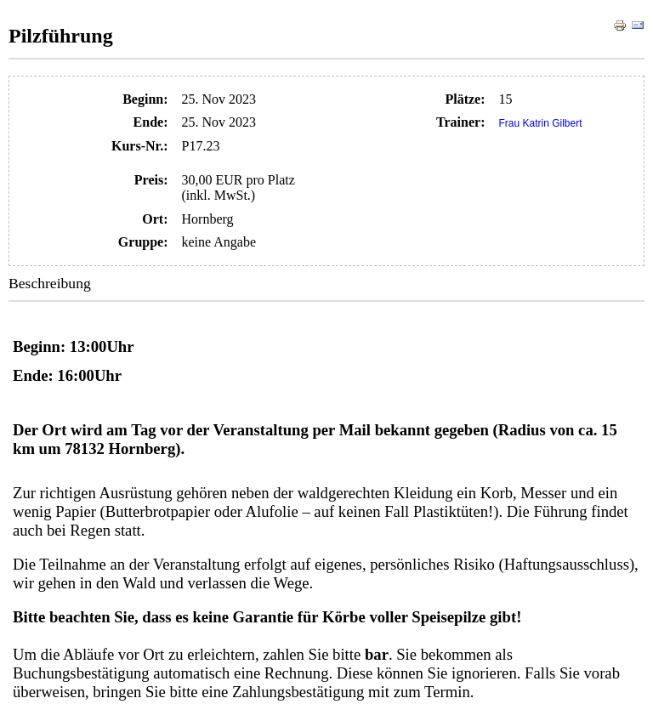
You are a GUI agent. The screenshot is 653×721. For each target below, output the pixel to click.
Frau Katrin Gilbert (540, 123)
